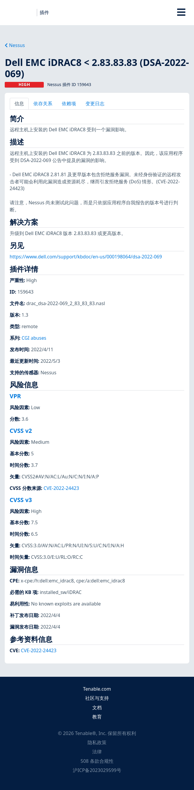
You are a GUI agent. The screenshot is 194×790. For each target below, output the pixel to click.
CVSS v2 (21, 431)
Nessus (15, 45)
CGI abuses (34, 338)
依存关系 (42, 103)
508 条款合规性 (96, 761)
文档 (97, 707)
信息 (19, 103)
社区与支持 (97, 698)
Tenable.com (97, 689)
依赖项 (69, 103)
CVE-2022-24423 (61, 488)
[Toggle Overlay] (181, 13)
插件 (44, 12)
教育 (97, 716)
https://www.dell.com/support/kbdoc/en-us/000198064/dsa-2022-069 (86, 256)
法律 (97, 751)
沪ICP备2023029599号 (97, 770)
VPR (15, 396)
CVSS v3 (21, 500)
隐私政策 (97, 742)
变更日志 (94, 103)
